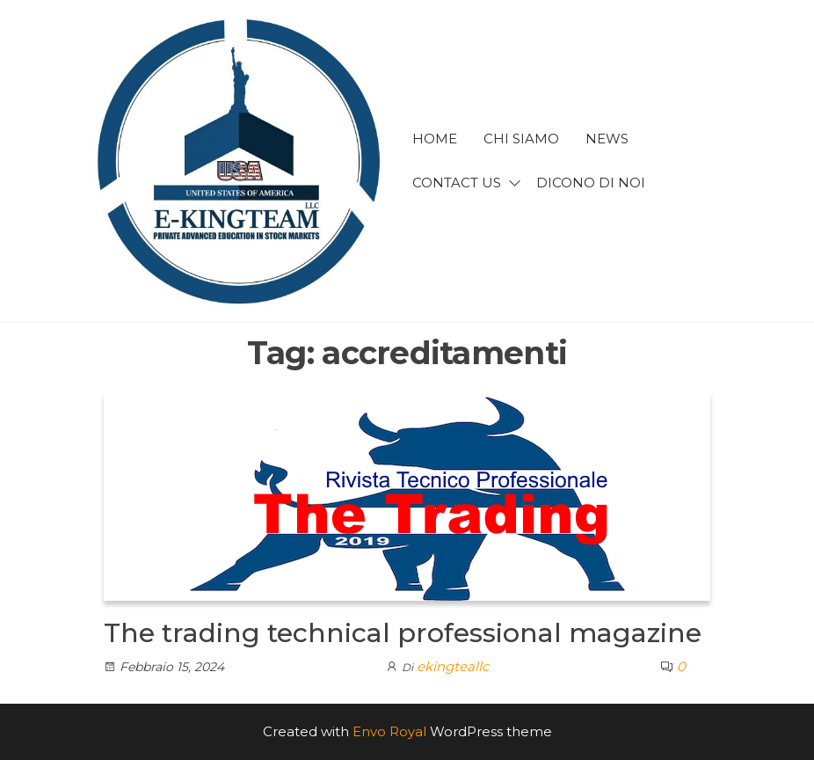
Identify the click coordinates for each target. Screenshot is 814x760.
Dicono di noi (590, 182)
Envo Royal (389, 731)
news (607, 138)
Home (434, 138)
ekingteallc (453, 666)
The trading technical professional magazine (402, 633)
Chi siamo (521, 138)
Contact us (456, 182)
